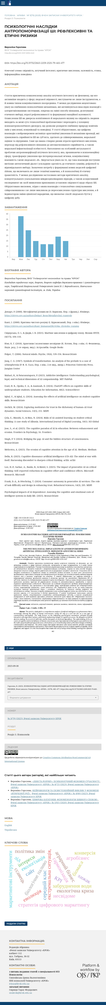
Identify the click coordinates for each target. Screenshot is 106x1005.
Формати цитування (20, 697)
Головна (10, 15)
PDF (11, 648)
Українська (11, 829)
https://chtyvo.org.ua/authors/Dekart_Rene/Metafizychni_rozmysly (38, 315)
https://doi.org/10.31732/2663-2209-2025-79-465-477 (37, 63)
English (8, 825)
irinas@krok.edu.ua (19, 983)
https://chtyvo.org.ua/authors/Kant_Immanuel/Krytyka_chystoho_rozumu (42, 326)
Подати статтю (16, 923)
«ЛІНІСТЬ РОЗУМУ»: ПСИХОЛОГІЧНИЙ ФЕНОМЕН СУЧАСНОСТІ (66, 781)
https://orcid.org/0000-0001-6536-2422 (19, 53)
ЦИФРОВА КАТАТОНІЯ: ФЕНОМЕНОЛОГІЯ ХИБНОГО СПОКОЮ (65, 799)
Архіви (21, 15)
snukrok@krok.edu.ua (20, 992)
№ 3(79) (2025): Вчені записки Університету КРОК (54, 15)
